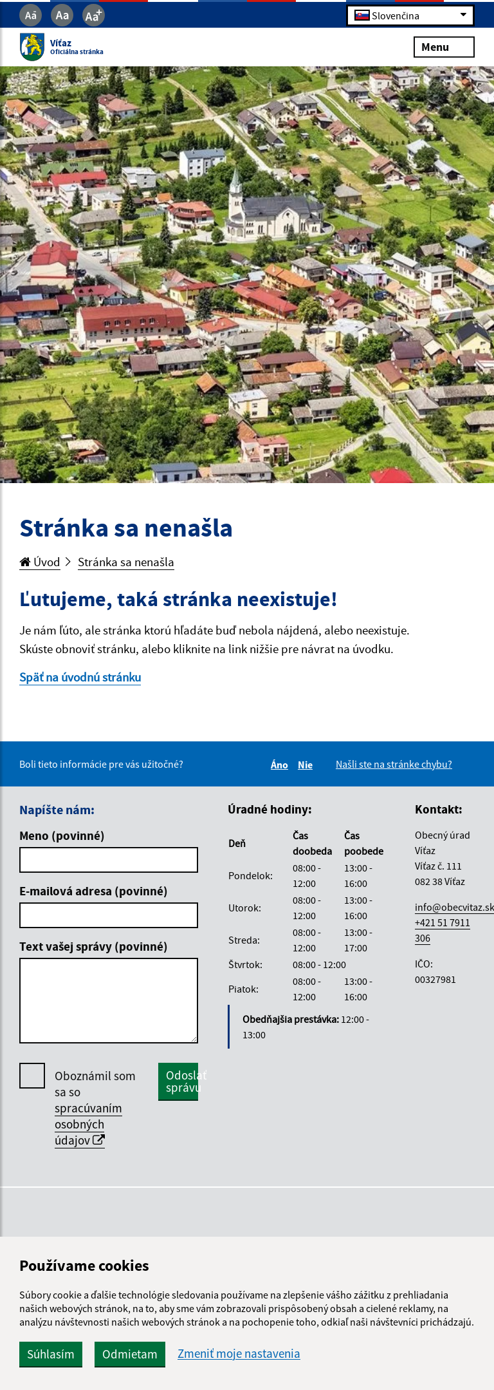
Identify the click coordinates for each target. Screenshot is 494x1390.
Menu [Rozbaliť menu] (444, 46)
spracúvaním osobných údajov (88, 1124)
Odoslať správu (182, 1081)
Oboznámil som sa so (95, 1108)
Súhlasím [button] (51, 1354)
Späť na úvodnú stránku (80, 677)
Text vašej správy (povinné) (93, 946)
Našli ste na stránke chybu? (394, 763)
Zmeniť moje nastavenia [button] (239, 1353)
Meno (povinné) (62, 835)
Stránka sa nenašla (126, 561)
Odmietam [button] (130, 1354)
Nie (307, 764)
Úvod (39, 561)
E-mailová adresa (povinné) (93, 891)
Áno (281, 764)
